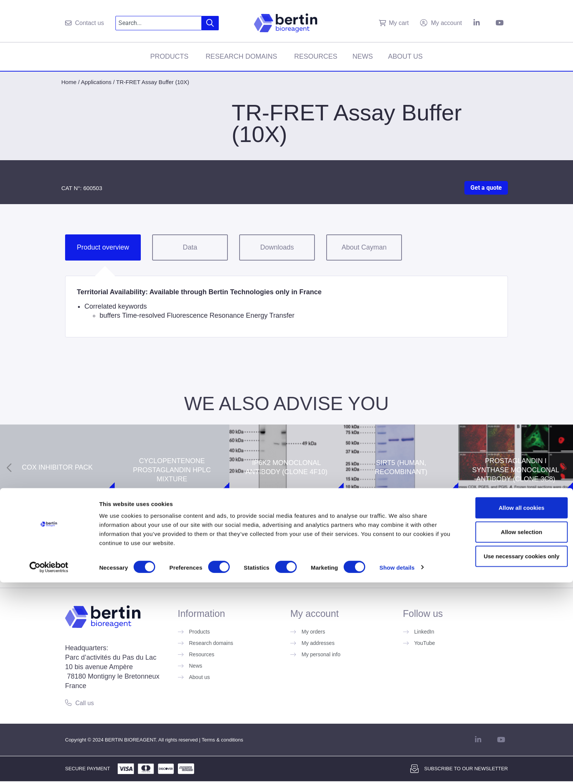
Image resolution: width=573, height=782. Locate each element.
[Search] (210, 23)
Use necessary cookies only (510, 755)
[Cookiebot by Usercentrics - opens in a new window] (49, 767)
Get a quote (486, 187)
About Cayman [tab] (363, 247)
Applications (96, 82)
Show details (397, 767)
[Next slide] (564, 468)
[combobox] (158, 23)
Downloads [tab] (277, 247)
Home (68, 82)
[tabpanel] (286, 306)
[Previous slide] (9, 468)
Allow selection (509, 731)
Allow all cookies (510, 707)
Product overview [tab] (103, 247)
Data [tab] (190, 247)
